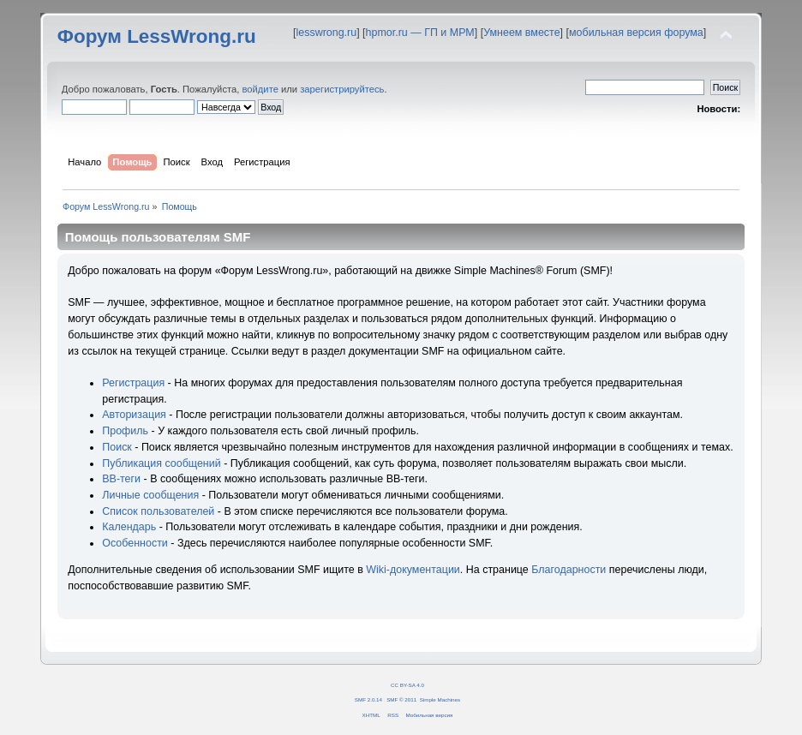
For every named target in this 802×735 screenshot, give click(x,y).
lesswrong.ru (326, 33)
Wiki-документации (413, 570)
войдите (260, 89)
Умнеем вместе (521, 33)
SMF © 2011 (401, 699)
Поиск (117, 447)
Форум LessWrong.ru (156, 36)
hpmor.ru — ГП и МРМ (420, 33)
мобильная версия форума (636, 33)
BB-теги (121, 479)
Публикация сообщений (161, 463)
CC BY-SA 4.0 (407, 685)
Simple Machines (440, 699)
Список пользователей (158, 511)
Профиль (125, 431)
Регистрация (133, 383)
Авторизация (134, 415)
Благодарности (568, 570)
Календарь (129, 527)
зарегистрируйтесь (342, 89)
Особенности (135, 543)
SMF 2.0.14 (368, 699)
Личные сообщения (150, 495)
